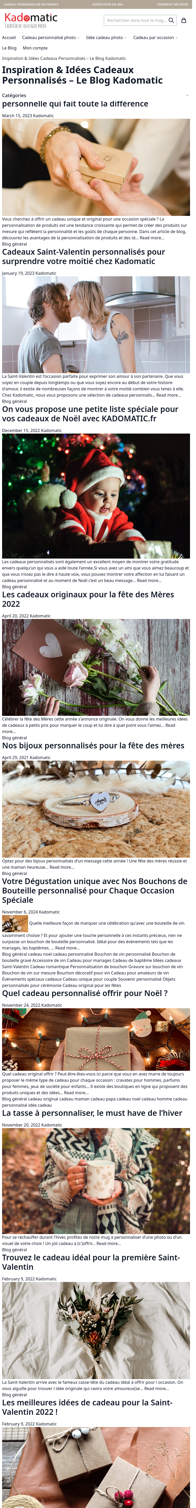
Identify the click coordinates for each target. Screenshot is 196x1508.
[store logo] (31, 20)
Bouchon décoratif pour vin (83, 973)
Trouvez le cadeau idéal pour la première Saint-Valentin (91, 1262)
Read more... (152, 238)
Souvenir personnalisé (140, 979)
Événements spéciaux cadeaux (32, 979)
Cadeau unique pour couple (90, 979)
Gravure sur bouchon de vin (155, 966)
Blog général (14, 244)
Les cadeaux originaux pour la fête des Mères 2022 (88, 599)
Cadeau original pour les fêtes (91, 985)
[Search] (171, 20)
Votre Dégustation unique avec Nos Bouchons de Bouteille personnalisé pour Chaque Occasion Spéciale (94, 890)
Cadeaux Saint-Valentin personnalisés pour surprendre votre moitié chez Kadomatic (83, 256)
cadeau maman (74, 1099)
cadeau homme (157, 1099)
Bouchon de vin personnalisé (122, 954)
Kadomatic (43, 115)
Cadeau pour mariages (89, 960)
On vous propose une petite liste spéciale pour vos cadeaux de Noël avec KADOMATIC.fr (90, 414)
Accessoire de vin (49, 960)
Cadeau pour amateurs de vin (140, 973)
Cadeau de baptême (132, 960)
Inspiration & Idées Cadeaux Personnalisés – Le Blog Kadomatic (64, 58)
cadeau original (43, 1099)
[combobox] (140, 20)
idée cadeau (40, 1105)
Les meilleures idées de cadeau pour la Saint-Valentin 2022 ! (87, 1407)
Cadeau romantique (49, 966)
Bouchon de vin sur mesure (29, 973)
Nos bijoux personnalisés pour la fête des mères (93, 745)
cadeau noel (40, 954)
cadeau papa (103, 1099)
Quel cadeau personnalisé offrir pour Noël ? (85, 993)
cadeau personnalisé (73, 954)
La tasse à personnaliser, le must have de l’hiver (92, 1112)
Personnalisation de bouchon (99, 966)
